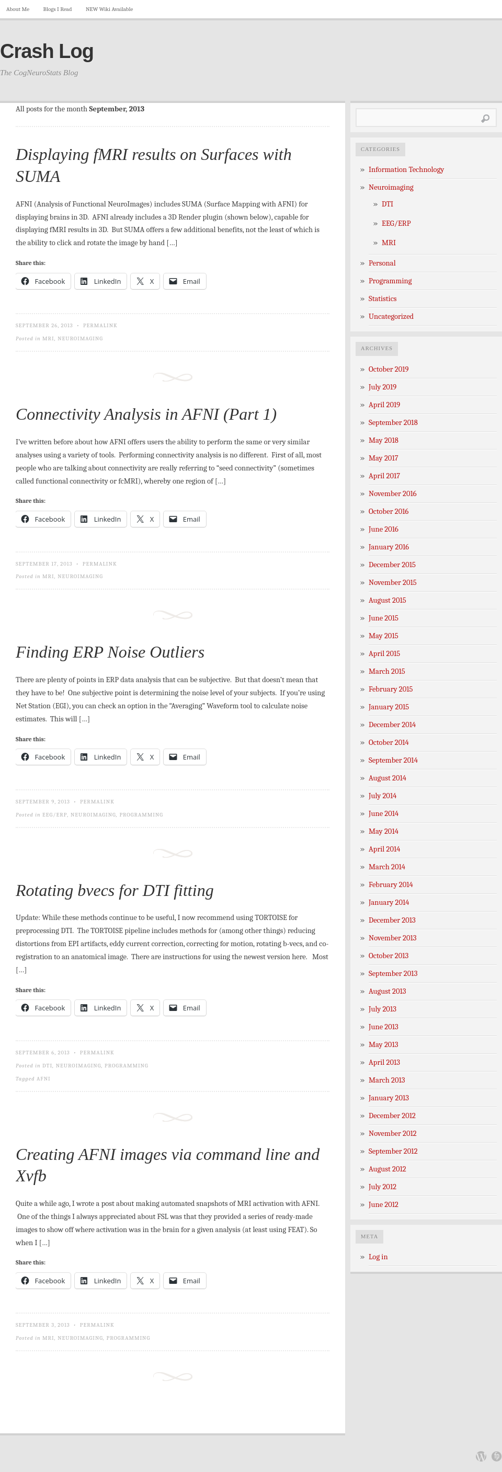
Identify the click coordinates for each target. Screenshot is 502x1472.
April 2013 (384, 1062)
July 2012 (382, 1186)
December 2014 (392, 724)
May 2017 (383, 458)
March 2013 (387, 1080)
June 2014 (383, 813)
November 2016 (393, 493)
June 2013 (383, 1026)
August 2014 (387, 778)
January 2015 (389, 707)
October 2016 (388, 511)
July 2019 (382, 387)
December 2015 (392, 564)
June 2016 (383, 529)
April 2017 (384, 476)
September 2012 (393, 1151)
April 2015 (384, 653)
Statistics (383, 298)
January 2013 (389, 1098)
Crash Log (47, 51)
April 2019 (384, 404)
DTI (47, 1065)
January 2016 (389, 547)
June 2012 (383, 1204)
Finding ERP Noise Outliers (110, 651)
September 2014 (393, 760)
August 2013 (387, 991)
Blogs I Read (57, 9)
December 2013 (392, 920)
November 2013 (393, 938)
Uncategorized (391, 316)
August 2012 (387, 1169)
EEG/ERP (54, 814)
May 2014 (383, 831)
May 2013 (383, 1044)
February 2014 (391, 884)
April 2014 (384, 849)
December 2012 (392, 1115)
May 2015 (383, 635)
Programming (141, 814)
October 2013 (388, 955)
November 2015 (393, 582)
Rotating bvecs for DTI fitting (115, 890)
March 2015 (387, 671)
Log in (378, 1256)
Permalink (100, 325)
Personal (382, 263)
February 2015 (391, 689)
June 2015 (383, 618)
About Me (17, 9)
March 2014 (387, 866)
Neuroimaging (80, 338)
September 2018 (393, 422)
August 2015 (387, 600)
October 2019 (389, 369)
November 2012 (393, 1133)
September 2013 (393, 973)
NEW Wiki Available (109, 9)
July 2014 (382, 795)
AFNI (44, 1078)
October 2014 (389, 742)
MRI (48, 338)
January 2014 (389, 902)
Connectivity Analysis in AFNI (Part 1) (146, 414)
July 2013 (382, 1009)
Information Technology (406, 169)
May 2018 (383, 440)
